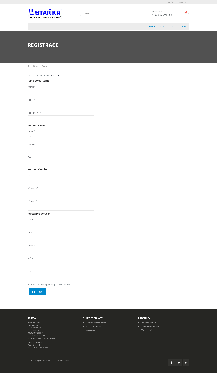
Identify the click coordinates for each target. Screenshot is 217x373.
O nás (185, 26)
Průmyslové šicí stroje (150, 326)
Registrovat (184, 2)
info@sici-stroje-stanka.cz (44, 338)
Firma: (30, 219)
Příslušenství (146, 330)
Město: (31, 245)
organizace (56, 75)
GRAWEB (65, 360)
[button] (185, 13)
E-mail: (30, 131)
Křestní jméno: (34, 188)
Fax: (29, 157)
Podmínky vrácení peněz (96, 322)
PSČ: (30, 258)
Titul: (30, 175)
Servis (162, 26)
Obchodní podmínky (94, 326)
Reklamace (90, 330)
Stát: (30, 271)
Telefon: (31, 144)
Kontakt (174, 26)
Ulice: (30, 232)
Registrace (46, 66)
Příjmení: (31, 201)
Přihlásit (171, 2)
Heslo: (30, 99)
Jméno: (31, 86)
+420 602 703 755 (162, 14)
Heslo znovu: (33, 112)
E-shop (152, 26)
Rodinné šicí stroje (148, 322)
